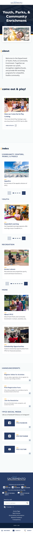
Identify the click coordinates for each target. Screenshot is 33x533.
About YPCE (8, 314)
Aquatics (7, 181)
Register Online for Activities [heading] (14, 375)
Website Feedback (16, 517)
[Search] (27, 503)
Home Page (16, 511)
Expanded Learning (11, 224)
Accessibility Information (16, 515)
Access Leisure (9, 269)
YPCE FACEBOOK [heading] (21, 423)
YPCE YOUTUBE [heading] (21, 449)
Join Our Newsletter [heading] (11, 400)
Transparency (16, 520)
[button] (31, 32)
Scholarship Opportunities (14, 346)
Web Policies (16, 513)
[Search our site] (14, 503)
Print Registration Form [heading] (12, 387)
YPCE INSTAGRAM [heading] (22, 436)
